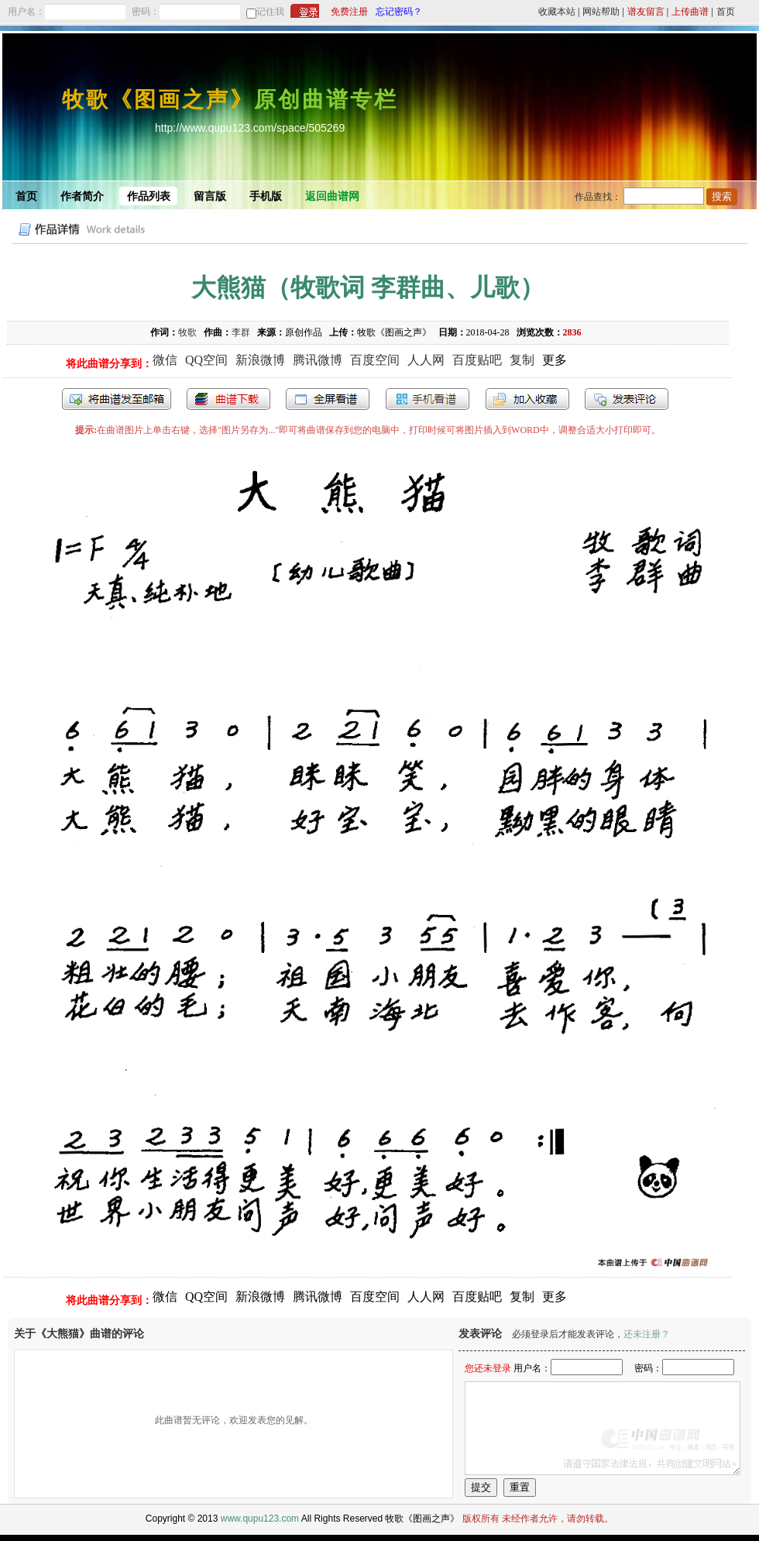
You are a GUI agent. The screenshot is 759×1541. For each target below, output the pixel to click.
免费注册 (349, 11)
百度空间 (375, 359)
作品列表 (148, 196)
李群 (241, 332)
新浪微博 (260, 359)
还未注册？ (646, 1334)
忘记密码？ (399, 11)
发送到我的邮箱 (116, 399)
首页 (725, 11)
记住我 (270, 11)
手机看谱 (427, 399)
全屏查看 (327, 399)
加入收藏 (527, 399)
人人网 (426, 359)
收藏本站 (556, 11)
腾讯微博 (317, 359)
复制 (522, 359)
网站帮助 (601, 11)
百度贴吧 (477, 359)
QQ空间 (206, 359)
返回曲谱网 (332, 196)
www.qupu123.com (260, 1518)
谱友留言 (646, 11)
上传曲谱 (690, 11)
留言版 (210, 196)
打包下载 (228, 399)
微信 (165, 359)
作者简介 (82, 196)
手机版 (265, 196)
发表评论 (626, 399)
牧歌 (187, 332)
